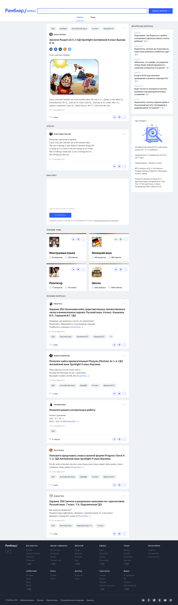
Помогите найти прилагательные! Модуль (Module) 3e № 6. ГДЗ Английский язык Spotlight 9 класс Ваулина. (86, 363)
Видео (127, 571)
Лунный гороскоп (107, 586)
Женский (79, 546)
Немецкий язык (102, 253)
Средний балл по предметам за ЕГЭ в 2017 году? (151, 156)
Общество (30, 560)
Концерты (103, 553)
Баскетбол (128, 557)
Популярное (129, 575)
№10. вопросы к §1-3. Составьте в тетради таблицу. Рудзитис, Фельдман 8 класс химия (151, 171)
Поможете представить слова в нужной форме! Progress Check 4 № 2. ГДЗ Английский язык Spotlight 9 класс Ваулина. (86, 457)
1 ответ (53, 117)
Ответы (53, 575)
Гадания (102, 582)
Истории (30, 575)
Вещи (28, 582)
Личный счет (55, 560)
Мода (77, 550)
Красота (78, 553)
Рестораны (104, 560)
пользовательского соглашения (106, 221)
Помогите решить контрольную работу (72, 410)
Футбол (127, 550)
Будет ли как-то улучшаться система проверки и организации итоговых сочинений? (150, 92)
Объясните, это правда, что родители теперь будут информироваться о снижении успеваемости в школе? (151, 65)
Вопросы (79, 575)
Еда (76, 560)
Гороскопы (104, 571)
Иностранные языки (62, 253)
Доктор (78, 571)
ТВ (125, 579)
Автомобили (154, 546)
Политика (30, 557)
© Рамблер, (9, 600)
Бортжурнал (153, 557)
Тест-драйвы (153, 553)
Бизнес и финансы (59, 546)
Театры (102, 557)
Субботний (31, 571)
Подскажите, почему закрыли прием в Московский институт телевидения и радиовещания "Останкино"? (151, 105)
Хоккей (127, 553)
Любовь (78, 557)
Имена (102, 579)
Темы (52, 579)
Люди (28, 579)
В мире (29, 550)
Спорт (127, 546)
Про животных (130, 586)
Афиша (102, 546)
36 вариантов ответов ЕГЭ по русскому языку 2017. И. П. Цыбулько (151, 148)
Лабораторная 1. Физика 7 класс (148, 163)
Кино (101, 550)
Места (28, 586)
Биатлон (127, 560)
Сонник (102, 575)
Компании (54, 553)
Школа (96, 283)
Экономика (55, 550)
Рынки (53, 557)
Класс (53, 571)
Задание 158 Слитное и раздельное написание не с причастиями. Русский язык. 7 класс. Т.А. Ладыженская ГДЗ (87, 503)
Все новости (31, 546)
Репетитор (56, 283)
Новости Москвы (33, 553)
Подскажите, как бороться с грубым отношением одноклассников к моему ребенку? (151, 38)
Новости (151, 550)
